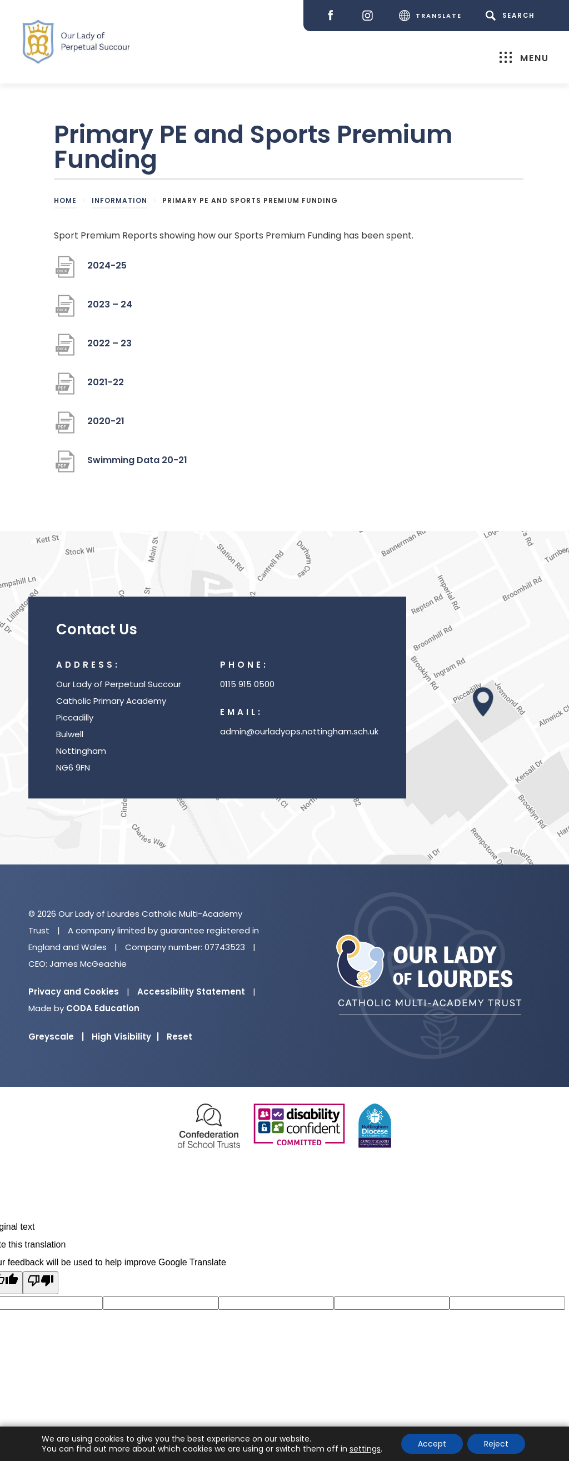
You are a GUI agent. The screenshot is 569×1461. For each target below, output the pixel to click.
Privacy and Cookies (73, 991)
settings (365, 1449)
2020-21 (105, 425)
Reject (496, 1443)
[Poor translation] (40, 1282)
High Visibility (125, 1036)
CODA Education (102, 1008)
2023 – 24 (109, 308)
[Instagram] (370, 16)
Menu (524, 57)
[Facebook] (333, 16)
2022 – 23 (109, 347)
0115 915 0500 (247, 684)
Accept (432, 1443)
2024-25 (107, 270)
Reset (179, 1036)
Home (65, 200)
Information (119, 200)
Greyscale (56, 1036)
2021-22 (105, 386)
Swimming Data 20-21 (137, 464)
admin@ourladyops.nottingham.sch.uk (299, 731)
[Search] (512, 15)
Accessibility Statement (191, 991)
